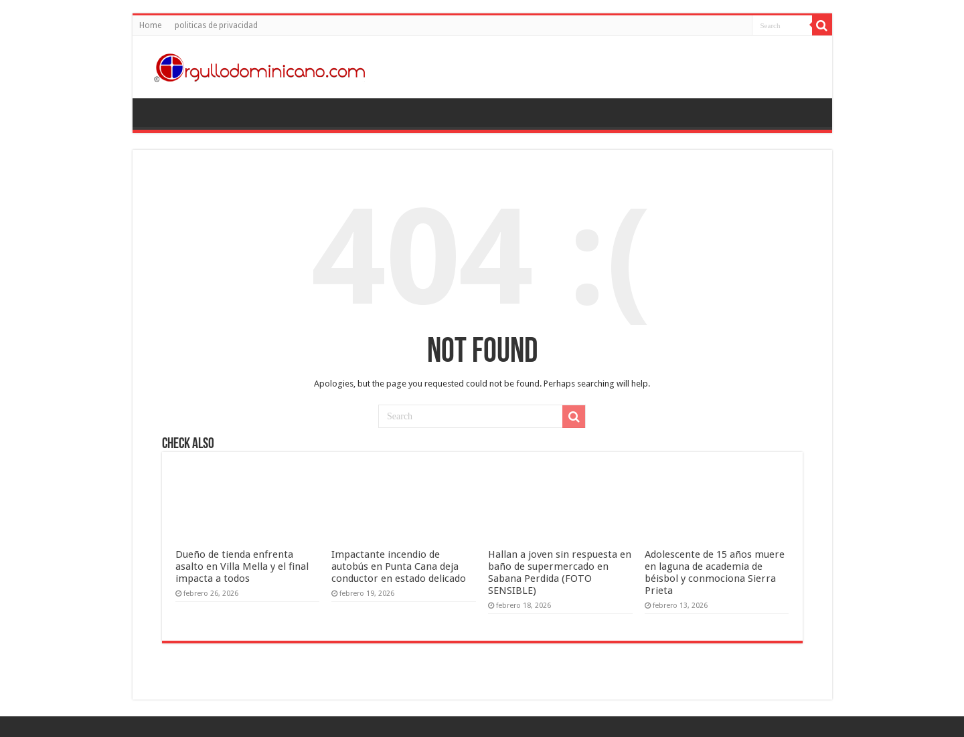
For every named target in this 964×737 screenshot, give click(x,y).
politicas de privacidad (216, 25)
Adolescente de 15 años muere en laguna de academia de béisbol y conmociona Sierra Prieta (715, 572)
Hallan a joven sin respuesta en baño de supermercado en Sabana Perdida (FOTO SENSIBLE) (559, 572)
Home (150, 25)
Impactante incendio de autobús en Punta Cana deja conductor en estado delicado (398, 566)
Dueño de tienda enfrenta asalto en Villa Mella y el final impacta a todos (242, 566)
